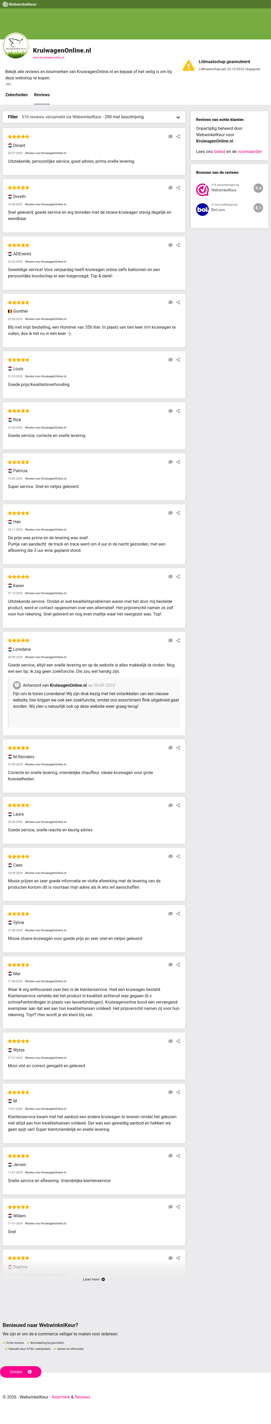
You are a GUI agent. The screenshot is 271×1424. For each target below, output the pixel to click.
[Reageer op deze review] (169, 136)
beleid (219, 151)
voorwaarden (250, 151)
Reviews (42, 94)
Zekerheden (16, 94)
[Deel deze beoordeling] (177, 136)
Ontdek (21, 1372)
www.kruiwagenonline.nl (48, 57)
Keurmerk (61, 1397)
